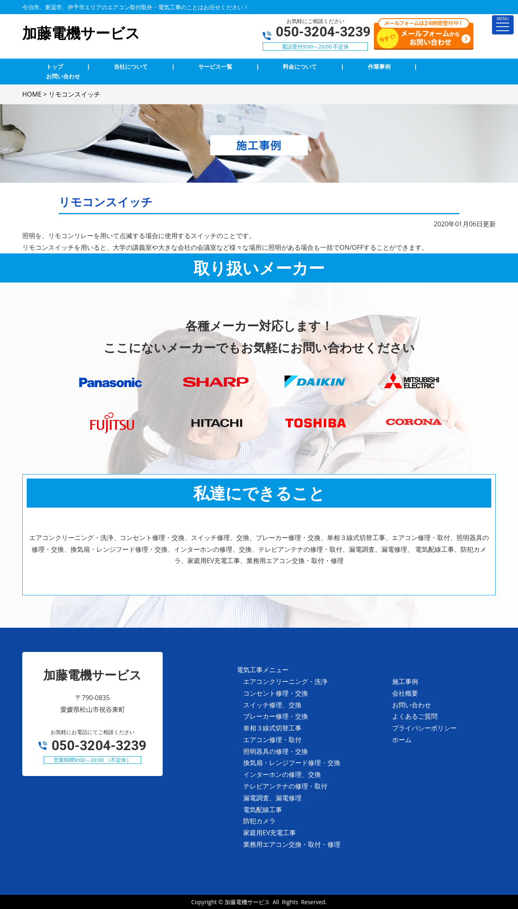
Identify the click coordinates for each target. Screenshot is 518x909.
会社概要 (405, 693)
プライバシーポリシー (424, 727)
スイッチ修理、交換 (272, 704)
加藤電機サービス (247, 902)
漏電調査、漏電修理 (272, 797)
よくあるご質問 (414, 716)
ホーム (402, 739)
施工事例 (405, 681)
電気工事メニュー (263, 669)
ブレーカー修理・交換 (275, 716)
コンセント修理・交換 (275, 693)
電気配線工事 (262, 809)
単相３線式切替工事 (272, 727)
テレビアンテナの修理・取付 (285, 786)
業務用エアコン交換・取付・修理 (291, 844)
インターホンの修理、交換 (282, 774)
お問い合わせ (411, 704)
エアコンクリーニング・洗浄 (285, 681)
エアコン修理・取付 (272, 739)
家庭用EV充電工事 (269, 832)
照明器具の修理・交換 (275, 751)
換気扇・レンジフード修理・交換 (291, 762)
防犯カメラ (259, 820)
